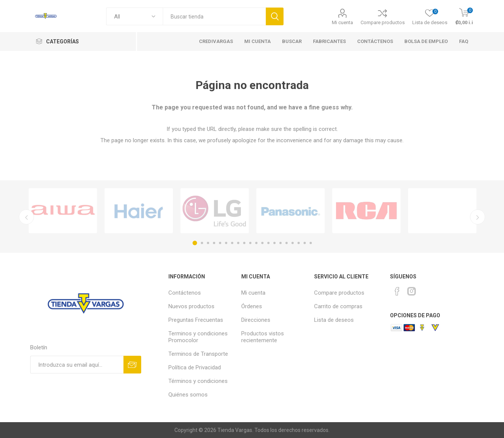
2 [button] (202, 243)
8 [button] (238, 243)
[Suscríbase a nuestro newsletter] (76, 364)
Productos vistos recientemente (262, 337)
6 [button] (226, 243)
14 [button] (274, 243)
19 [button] (305, 243)
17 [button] (292, 243)
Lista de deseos (334, 320)
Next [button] (477, 216)
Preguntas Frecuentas (195, 320)
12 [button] (262, 243)
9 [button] (244, 243)
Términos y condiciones (198, 381)
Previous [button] (26, 216)
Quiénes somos (188, 394)
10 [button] (250, 243)
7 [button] (232, 243)
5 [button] (220, 243)
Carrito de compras (338, 306)
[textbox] (214, 16)
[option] (63, 210)
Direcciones (255, 320)
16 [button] (286, 243)
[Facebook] (397, 291)
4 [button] (214, 243)
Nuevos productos (191, 306)
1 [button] (195, 243)
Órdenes (251, 306)
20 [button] (311, 243)
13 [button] (268, 243)
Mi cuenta (342, 22)
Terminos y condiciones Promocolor (198, 337)
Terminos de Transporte (198, 353)
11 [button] (256, 243)
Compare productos (383, 22)
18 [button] (298, 243)
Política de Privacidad (194, 367)
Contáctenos (184, 292)
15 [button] (280, 243)
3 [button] (208, 243)
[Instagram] (411, 291)
